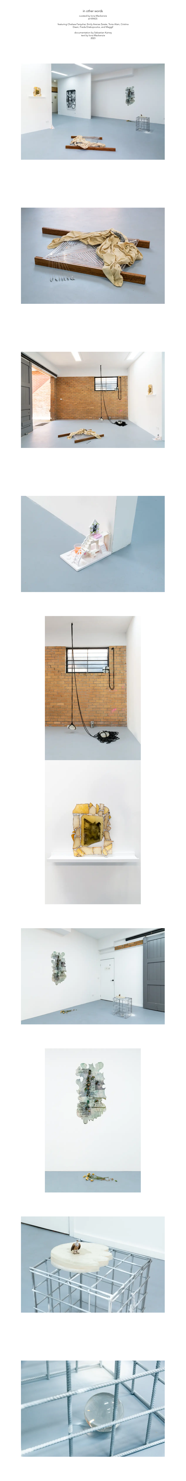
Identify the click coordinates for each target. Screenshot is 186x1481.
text (83, 35)
